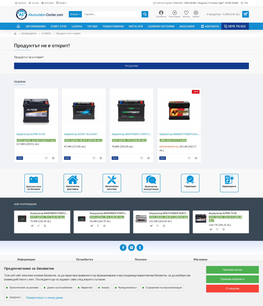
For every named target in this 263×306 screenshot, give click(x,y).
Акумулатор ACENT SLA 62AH (80, 133)
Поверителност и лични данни (44, 297)
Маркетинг (87, 287)
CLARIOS (46, 33)
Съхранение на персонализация (164, 287)
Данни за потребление (59, 287)
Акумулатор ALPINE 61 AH (30, 133)
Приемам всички (232, 269)
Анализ (105, 287)
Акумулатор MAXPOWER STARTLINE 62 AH (132, 133)
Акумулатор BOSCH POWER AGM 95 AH (168, 213)
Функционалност (127, 287)
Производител (28, 33)
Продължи (131, 66)
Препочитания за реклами (23, 287)
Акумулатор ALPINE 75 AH (223, 213)
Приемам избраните (232, 279)
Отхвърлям (232, 288)
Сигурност (15, 297)
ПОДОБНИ (19, 80)
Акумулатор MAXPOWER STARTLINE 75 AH (109, 213)
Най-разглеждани (25, 204)
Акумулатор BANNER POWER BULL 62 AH (179, 133)
